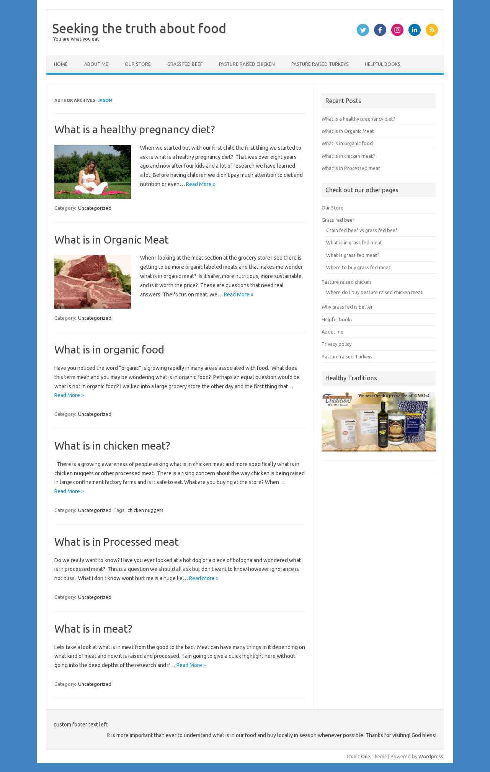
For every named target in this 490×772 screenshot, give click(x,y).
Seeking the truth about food (139, 28)
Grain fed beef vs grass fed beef (361, 230)
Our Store (138, 64)
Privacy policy (336, 344)
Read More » (201, 184)
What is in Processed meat (116, 542)
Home (61, 64)
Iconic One (358, 756)
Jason (105, 100)
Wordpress (430, 756)
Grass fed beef (185, 64)
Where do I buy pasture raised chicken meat (374, 292)
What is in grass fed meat (354, 242)
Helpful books (382, 64)
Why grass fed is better (347, 306)
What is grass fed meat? (352, 255)
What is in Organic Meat (111, 239)
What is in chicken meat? (112, 445)
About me (96, 64)
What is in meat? (93, 629)
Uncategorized (94, 208)
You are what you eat (76, 38)
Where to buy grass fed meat (358, 267)
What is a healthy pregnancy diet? (134, 129)
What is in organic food (109, 349)
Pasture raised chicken (247, 64)
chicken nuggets (145, 510)
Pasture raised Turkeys (319, 64)
